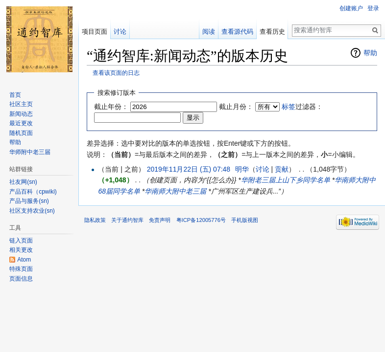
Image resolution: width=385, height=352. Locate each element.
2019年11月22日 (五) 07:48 (188, 169)
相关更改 (21, 249)
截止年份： (111, 106)
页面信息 (21, 278)
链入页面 (21, 240)
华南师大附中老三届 (175, 191)
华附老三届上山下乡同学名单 (285, 180)
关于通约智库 (127, 220)
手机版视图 (244, 220)
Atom (24, 259)
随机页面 (21, 133)
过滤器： (302, 106)
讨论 (262, 169)
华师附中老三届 (29, 152)
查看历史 (272, 31)
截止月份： (236, 106)
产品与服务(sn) (29, 201)
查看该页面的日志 (116, 72)
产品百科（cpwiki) (33, 191)
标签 (288, 106)
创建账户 (351, 8)
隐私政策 (95, 220)
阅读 (208, 31)
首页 (15, 94)
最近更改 (21, 123)
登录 (373, 8)
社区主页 (21, 104)
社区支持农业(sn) (32, 210)
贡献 (282, 169)
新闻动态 (21, 113)
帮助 (370, 53)
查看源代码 (237, 31)
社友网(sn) (23, 181)
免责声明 (159, 220)
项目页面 (94, 31)
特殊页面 (21, 268)
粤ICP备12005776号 (201, 220)
